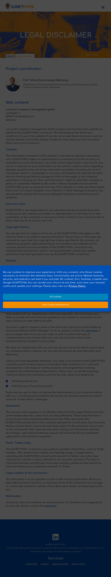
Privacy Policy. (77, 286)
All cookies (55, 297)
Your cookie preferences (55, 304)
